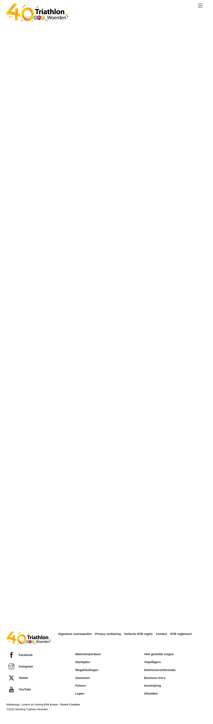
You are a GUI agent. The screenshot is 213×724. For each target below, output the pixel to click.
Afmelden (151, 693)
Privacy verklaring (108, 634)
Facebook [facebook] (19, 655)
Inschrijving (152, 685)
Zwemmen (82, 678)
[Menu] (200, 6)
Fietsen (80, 685)
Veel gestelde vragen (159, 654)
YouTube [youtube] (18, 689)
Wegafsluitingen (86, 670)
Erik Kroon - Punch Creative (62, 704)
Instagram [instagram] (19, 666)
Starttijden (82, 662)
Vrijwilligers (152, 662)
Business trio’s (155, 678)
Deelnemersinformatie (160, 670)
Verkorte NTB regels (138, 634)
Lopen (79, 693)
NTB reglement (181, 634)
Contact (161, 634)
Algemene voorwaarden (75, 634)
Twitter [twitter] (17, 678)
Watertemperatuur (88, 654)
